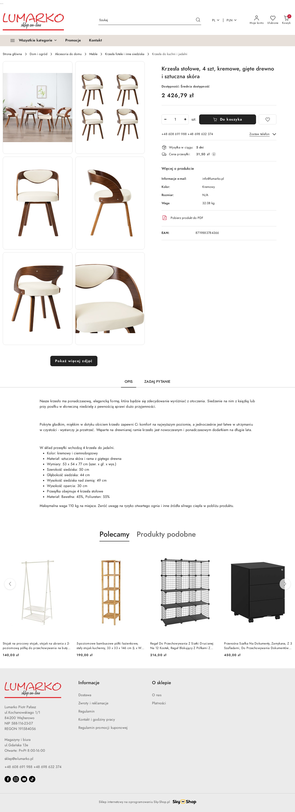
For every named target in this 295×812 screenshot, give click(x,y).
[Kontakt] (95, 40)
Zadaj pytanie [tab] (157, 381)
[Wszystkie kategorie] (32, 40)
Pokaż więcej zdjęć (74, 361)
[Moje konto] (257, 20)
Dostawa (85, 695)
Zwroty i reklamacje (93, 703)
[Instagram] (16, 779)
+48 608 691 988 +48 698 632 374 (33, 766)
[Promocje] (73, 40)
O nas (156, 695)
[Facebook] (8, 779)
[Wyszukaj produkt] (149, 20)
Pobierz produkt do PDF (182, 218)
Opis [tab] (129, 381)
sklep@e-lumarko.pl (19, 758)
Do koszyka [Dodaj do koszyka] (227, 119)
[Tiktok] (32, 779)
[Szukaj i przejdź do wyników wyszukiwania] (198, 20)
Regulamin (86, 711)
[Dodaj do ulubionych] (267, 119)
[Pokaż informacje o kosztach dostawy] (213, 154)
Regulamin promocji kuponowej (103, 727)
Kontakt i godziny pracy (96, 719)
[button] (38, 107)
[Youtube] (24, 779)
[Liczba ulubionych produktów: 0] (273, 20)
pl (216, 20)
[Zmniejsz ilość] (165, 119)
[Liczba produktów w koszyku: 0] (286, 20)
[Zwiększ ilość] (185, 119)
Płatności (159, 703)
